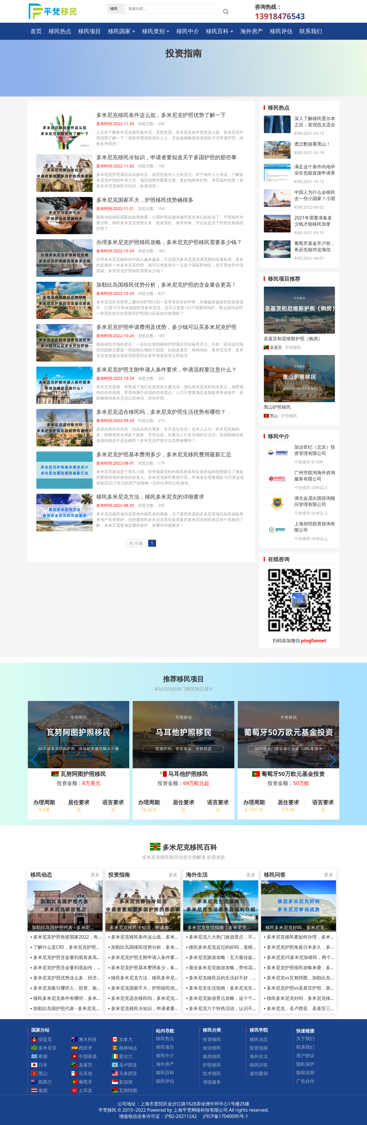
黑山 (274, 415)
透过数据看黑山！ (312, 144)
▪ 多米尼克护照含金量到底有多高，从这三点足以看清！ (86, 957)
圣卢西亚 (124, 1065)
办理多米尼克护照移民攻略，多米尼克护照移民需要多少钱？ (169, 242)
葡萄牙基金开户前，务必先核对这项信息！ (314, 249)
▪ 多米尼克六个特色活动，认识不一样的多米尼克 (235, 1008)
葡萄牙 (82, 1082)
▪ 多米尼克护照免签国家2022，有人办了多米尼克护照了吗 (89, 937)
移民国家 (119, 31)
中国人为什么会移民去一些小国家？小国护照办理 (314, 198)
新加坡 (122, 1082)
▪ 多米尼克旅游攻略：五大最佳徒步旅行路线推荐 (235, 957)
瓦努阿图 (124, 1090)
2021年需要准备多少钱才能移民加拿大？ (313, 224)
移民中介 (187, 31)
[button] (333, 760)
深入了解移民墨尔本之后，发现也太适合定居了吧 (314, 124)
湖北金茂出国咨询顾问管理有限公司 (314, 501)
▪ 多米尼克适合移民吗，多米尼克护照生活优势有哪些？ (164, 998)
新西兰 (41, 1082)
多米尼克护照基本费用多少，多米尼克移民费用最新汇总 (163, 454)
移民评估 (281, 31)
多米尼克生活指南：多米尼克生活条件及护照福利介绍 (220, 927)
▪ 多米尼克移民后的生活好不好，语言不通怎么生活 (237, 978)
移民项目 (89, 31)
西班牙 (82, 1048)
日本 (39, 1065)
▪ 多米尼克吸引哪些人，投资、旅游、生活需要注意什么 (86, 988)
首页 (36, 31)
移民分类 (212, 1030)
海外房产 (251, 31)
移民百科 (217, 31)
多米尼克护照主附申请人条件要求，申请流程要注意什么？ (166, 369)
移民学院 (259, 1030)
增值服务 (212, 1082)
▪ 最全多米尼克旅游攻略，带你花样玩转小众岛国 (235, 967)
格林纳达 (124, 1048)
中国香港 (84, 1056)
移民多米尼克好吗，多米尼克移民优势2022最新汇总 (298, 927)
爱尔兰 (122, 1056)
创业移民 (212, 1048)
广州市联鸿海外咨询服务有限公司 (314, 475)
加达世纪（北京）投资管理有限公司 (314, 450)
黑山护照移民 (277, 407)
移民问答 (259, 1065)
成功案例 (259, 1073)
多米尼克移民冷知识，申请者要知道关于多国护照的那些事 (166, 157)
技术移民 (212, 1073)
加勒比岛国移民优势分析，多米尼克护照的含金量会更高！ (166, 284)
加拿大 (122, 1039)
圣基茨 (276, 347)
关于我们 (305, 1038)
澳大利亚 (84, 1039)
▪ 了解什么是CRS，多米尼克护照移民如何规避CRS (81, 947)
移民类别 (153, 31)
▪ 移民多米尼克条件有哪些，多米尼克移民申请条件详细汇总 (90, 998)
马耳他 (82, 1073)
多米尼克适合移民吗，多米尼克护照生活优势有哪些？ (161, 411)
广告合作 (305, 1081)
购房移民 (212, 1056)
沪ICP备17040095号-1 (225, 1116)
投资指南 (259, 1048)
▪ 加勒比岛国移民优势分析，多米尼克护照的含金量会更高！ (168, 947)
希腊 (39, 1056)
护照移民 (212, 1065)
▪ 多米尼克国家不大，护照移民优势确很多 (150, 988)
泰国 (39, 1090)
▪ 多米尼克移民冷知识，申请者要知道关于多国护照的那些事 (168, 1008)
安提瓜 (41, 1039)
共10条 (136, 543)
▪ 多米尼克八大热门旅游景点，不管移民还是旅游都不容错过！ (249, 937)
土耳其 (82, 1090)
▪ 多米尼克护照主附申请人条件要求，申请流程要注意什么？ (168, 957)
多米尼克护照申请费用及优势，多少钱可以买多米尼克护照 (166, 327)
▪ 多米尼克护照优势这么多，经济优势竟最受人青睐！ (84, 978)
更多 (95, 875)
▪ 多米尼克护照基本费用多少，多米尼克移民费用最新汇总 (166, 967)
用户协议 (305, 1055)
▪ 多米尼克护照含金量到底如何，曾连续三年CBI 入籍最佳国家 (92, 967)
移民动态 (259, 1039)
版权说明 (305, 1072)
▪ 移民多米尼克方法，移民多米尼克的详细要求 (155, 978)
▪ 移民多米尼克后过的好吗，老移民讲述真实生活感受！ (242, 947)
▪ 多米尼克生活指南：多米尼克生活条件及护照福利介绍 (242, 988)
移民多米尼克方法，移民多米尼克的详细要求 (150, 496)
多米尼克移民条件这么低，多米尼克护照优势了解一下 (161, 115)
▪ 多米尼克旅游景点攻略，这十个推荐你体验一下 (235, 998)
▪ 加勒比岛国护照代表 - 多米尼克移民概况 (72, 1008)
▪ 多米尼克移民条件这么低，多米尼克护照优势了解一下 (164, 937)
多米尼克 (44, 1048)
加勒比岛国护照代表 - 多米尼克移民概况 (65, 927)
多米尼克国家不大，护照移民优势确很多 (144, 199)
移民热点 (60, 31)
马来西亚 (124, 1073)
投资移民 (212, 1039)
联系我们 (310, 31)
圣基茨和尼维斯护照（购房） (293, 338)
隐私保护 (305, 1064)
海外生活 (259, 1056)
